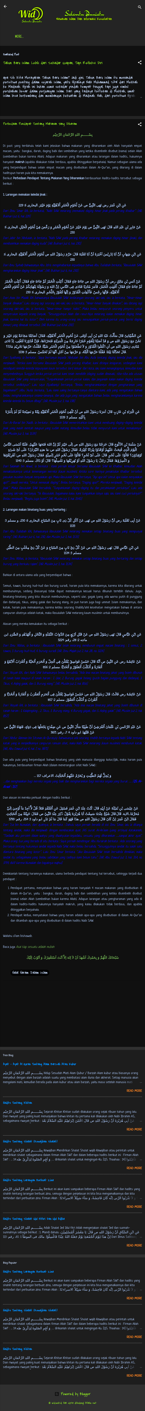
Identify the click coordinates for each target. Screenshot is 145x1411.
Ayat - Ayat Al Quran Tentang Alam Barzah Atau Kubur (39, 1065)
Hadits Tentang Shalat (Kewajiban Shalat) (30, 1142)
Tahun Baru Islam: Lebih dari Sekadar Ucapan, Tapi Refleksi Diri (53, 63)
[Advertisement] (72, 1015)
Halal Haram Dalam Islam (30, 973)
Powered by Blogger (72, 1394)
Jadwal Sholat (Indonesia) (79, 37)
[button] (139, 64)
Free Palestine (114, 37)
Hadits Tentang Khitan (17, 1103)
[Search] (139, 7)
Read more (134, 1091)
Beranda (26, 37)
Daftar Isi (47, 37)
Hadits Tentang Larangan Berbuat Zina (28, 1181)
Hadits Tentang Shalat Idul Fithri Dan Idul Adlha (34, 1219)
